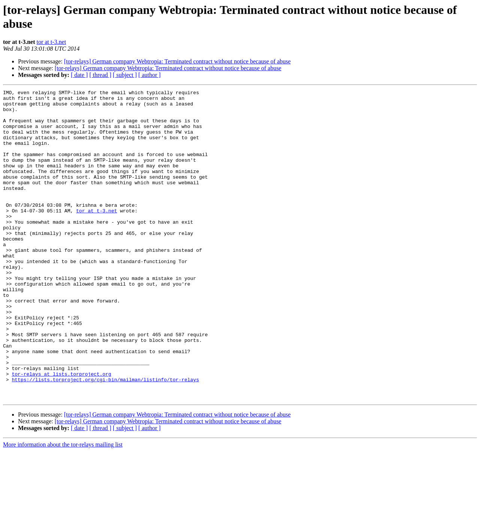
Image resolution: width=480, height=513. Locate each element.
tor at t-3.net (51, 42)
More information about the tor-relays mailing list (63, 506)
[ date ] (79, 75)
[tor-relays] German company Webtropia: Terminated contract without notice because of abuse (177, 61)
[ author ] (149, 75)
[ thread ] (100, 75)
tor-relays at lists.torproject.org (61, 431)
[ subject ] (125, 75)
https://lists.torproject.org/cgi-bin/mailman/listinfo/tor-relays (105, 438)
